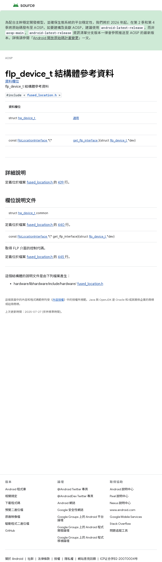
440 (61, 225)
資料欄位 (12, 81)
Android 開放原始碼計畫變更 (55, 38)
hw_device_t (27, 118)
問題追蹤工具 (119, 530)
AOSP (8, 58)
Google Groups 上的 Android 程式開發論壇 (80, 528)
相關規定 (11, 496)
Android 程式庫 (15, 489)
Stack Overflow (120, 524)
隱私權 (68, 558)
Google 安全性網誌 (70, 510)
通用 (76, 118)
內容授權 (58, 300)
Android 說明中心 (122, 489)
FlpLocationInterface (33, 140)
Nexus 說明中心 (120, 503)
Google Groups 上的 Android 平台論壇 (80, 518)
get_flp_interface (85, 140)
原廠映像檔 (12, 517)
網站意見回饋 (87, 558)
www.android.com (122, 510)
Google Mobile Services (126, 517)
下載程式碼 (12, 503)
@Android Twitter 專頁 (72, 489)
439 (61, 182)
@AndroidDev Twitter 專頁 (75, 496)
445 (61, 257)
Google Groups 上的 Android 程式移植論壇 (80, 539)
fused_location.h (43, 95)
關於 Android (14, 558)
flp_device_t (119, 140)
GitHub (10, 530)
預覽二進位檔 (14, 510)
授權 (57, 558)
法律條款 (44, 558)
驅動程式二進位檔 (17, 524)
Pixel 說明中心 (119, 496)
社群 (31, 558)
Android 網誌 (66, 503)
